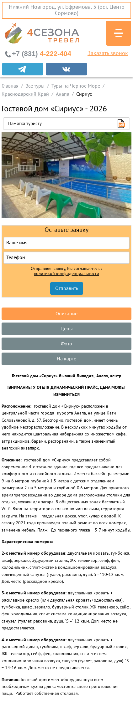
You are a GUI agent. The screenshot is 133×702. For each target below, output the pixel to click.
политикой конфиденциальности (66, 273)
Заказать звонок (108, 53)
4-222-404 (41, 54)
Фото (66, 344)
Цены (67, 329)
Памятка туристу (25, 123)
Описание (66, 314)
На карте (66, 359)
